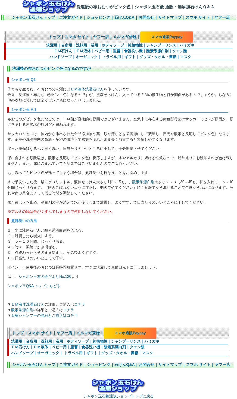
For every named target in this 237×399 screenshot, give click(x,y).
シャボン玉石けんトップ (33, 17)
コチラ (79, 304)
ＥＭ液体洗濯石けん (87, 89)
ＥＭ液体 (83, 51)
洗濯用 (51, 45)
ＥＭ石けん (63, 51)
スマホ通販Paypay (166, 37)
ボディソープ (113, 45)
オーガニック (86, 57)
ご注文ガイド (71, 17)
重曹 (116, 51)
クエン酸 (179, 51)
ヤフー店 (222, 17)
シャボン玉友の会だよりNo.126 (45, 276)
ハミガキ (187, 45)
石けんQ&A (124, 17)
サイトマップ (170, 17)
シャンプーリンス (161, 45)
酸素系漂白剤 (157, 51)
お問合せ (146, 17)
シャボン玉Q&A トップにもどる (33, 286)
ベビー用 (101, 51)
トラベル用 (111, 57)
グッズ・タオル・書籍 (157, 57)
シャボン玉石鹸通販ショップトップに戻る (118, 394)
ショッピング (98, 17)
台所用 (66, 45)
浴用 (94, 45)
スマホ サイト (198, 17)
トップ (54, 37)
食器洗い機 (133, 51)
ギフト (130, 57)
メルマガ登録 (124, 37)
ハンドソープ (61, 57)
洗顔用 (81, 45)
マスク (185, 57)
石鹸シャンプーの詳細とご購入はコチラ (44, 315)
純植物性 (135, 45)
